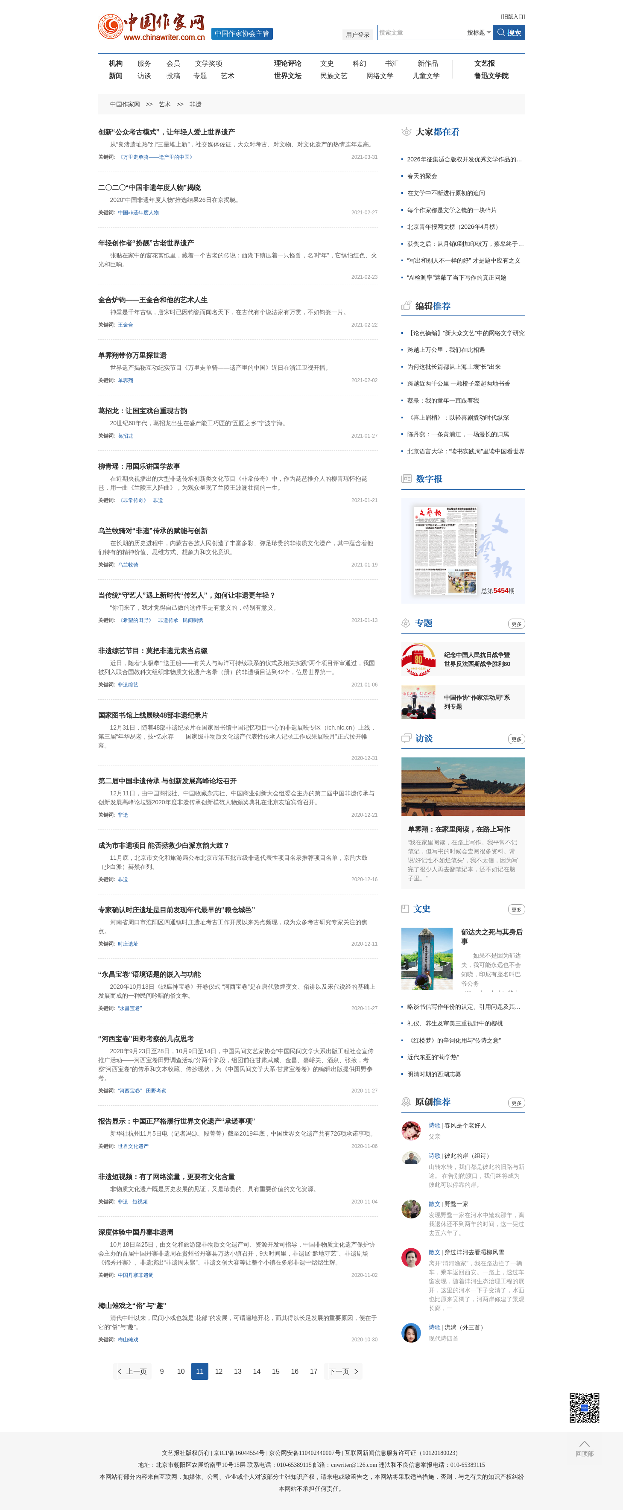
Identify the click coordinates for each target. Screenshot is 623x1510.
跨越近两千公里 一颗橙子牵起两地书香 (459, 383)
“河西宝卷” (130, 1091)
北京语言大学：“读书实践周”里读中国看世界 (466, 451)
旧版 (513, 17)
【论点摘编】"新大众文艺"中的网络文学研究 (466, 333)
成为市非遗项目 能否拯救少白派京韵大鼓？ (164, 845)
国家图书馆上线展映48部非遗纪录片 (153, 715)
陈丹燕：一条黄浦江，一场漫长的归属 (458, 434)
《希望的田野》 (136, 620)
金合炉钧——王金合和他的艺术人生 (153, 300)
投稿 (173, 75)
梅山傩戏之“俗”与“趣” (132, 1305)
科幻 (359, 63)
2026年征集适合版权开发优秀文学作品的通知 (466, 159)
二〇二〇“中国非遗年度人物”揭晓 (149, 187)
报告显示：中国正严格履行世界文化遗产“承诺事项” (176, 1121)
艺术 (227, 75)
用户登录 (358, 35)
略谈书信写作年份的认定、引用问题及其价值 (466, 1006)
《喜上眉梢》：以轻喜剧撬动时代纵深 (458, 417)
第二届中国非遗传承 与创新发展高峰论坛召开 (167, 781)
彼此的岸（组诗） (468, 1156)
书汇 (392, 63)
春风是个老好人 (465, 1125)
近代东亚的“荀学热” (433, 1057)
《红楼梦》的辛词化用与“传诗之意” (454, 1040)
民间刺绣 (193, 620)
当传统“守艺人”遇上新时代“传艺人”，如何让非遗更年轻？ (187, 595)
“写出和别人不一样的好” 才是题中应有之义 (464, 260)
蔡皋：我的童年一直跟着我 (443, 400)
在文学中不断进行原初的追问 (446, 193)
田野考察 (156, 1091)
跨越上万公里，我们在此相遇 (446, 349)
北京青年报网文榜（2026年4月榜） (454, 226)
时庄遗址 (128, 944)
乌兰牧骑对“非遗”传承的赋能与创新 (153, 530)
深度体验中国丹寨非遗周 (135, 1232)
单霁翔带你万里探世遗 (132, 355)
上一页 (136, 1371)
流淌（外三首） (465, 1327)
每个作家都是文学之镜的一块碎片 (452, 210)
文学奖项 (208, 63)
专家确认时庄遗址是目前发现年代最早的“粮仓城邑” (176, 910)
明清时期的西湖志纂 (434, 1074)
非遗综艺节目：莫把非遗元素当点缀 (153, 650)
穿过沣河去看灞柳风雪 (474, 1252)
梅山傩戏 (128, 1340)
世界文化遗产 (133, 1146)
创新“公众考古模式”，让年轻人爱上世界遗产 (166, 132)
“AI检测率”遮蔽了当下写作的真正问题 (457, 277)
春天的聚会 (422, 175)
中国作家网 (125, 104)
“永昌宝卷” (130, 1008)
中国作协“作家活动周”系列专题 (477, 702)
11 (200, 1371)
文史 (327, 63)
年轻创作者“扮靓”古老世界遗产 (146, 243)
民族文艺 (334, 75)
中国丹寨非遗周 (136, 1275)
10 (181, 1371)
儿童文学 (426, 75)
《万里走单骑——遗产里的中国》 (156, 157)
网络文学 (380, 75)
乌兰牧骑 (128, 565)
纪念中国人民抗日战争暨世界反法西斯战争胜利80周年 (477, 659)
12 (219, 1371)
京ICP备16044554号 (239, 1453)
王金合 (125, 325)
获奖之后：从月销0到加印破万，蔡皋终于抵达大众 (466, 243)
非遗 (196, 104)
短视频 (140, 1202)
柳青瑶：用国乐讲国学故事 (139, 466)
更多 (517, 624)
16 (294, 1371)
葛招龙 (125, 436)
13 (238, 1371)
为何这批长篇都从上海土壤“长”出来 (454, 366)
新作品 (428, 63)
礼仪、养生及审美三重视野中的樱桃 (455, 1023)
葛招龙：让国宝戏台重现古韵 (142, 411)
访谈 (144, 75)
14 (257, 1371)
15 (276, 1371)
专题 (200, 75)
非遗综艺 (128, 685)
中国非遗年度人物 (138, 213)
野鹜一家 (456, 1204)
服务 (144, 63)
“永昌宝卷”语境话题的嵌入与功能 (149, 974)
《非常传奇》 (133, 500)
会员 (173, 63)
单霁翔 (125, 380)
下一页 (339, 1371)
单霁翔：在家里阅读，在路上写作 (459, 829)
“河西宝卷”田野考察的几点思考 (146, 1039)
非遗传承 (168, 620)
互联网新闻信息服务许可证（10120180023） (403, 1453)
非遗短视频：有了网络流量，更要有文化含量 (166, 1176)
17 (314, 1371)
